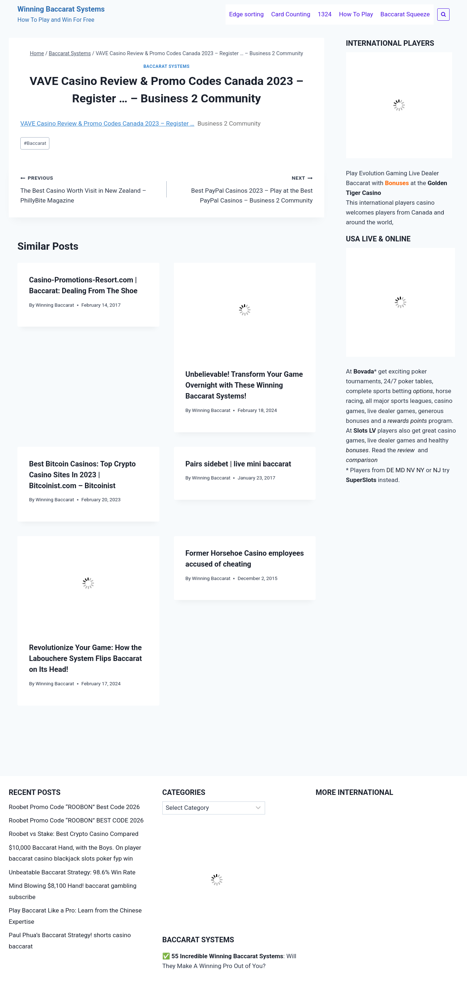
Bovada (363, 371)
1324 (325, 14)
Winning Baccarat (55, 305)
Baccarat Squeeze (405, 14)
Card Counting (290, 14)
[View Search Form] (443, 14)
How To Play (356, 14)
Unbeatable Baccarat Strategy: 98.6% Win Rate (72, 872)
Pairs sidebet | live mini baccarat (238, 464)
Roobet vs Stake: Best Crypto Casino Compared (73, 833)
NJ (437, 470)
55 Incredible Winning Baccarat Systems (227, 956)
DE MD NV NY (405, 470)
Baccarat (35, 143)
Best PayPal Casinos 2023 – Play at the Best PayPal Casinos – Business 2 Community (243, 188)
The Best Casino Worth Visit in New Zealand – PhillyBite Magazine (90, 188)
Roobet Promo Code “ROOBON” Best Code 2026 (74, 807)
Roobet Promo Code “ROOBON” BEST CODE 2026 (76, 820)
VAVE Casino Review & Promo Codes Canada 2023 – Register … (107, 123)
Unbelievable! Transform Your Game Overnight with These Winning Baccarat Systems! (244, 385)
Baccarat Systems (166, 66)
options (423, 391)
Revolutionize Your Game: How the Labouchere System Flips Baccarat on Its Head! (85, 658)
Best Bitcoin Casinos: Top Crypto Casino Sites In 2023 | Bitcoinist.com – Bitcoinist (82, 475)
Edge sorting (246, 14)
